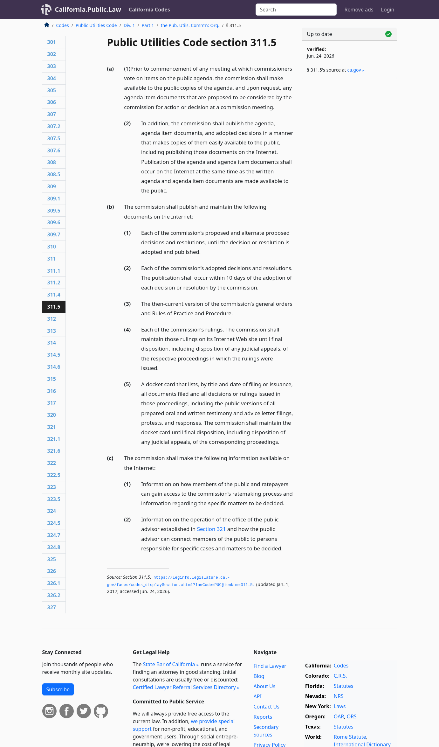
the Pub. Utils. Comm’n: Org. (190, 25)
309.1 (53, 198)
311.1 (53, 270)
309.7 (53, 234)
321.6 (53, 450)
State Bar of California (169, 664)
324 (51, 510)
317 (51, 402)
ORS (352, 716)
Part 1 (148, 25)
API (258, 696)
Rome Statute (350, 736)
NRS (339, 696)
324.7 (53, 535)
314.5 (53, 354)
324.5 (53, 523)
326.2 (53, 595)
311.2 (53, 282)
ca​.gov (354, 70)
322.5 (53, 474)
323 (51, 487)
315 (51, 378)
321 (51, 426)
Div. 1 (129, 25)
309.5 (53, 210)
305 (51, 90)
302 (51, 54)
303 (51, 66)
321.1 (53, 439)
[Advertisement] (349, 183)
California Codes (149, 9)
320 (51, 414)
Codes (62, 25)
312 (51, 318)
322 (51, 462)
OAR (339, 716)
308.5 (53, 174)
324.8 (53, 547)
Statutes (343, 685)
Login (387, 9)
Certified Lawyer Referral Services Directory (184, 687)
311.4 (53, 294)
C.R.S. (340, 675)
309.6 (53, 222)
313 (51, 330)
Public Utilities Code (96, 25)
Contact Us (266, 706)
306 (51, 102)
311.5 (53, 306)
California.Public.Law (88, 9)
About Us (265, 686)
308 (51, 162)
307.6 (53, 150)
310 (51, 246)
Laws (340, 706)
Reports (263, 716)
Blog (259, 676)
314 (51, 342)
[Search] (296, 9)
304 (51, 78)
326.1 (53, 583)
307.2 (53, 126)
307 (51, 114)
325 (51, 559)
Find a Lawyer (270, 665)
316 (51, 390)
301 (51, 41)
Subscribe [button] (58, 689)
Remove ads (358, 9)
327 (51, 607)
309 (51, 186)
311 (51, 258)
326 (51, 571)
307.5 (53, 138)
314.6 (53, 366)
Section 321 (211, 529)
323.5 (53, 499)
